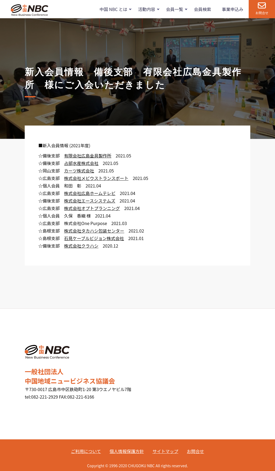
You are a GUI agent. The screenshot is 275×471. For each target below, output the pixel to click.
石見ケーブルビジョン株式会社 (94, 238)
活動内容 (146, 9)
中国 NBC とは (113, 9)
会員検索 (202, 9)
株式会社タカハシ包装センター (94, 230)
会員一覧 (174, 9)
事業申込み (232, 9)
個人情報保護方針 (127, 451)
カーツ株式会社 (79, 170)
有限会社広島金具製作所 (87, 155)
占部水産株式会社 (81, 163)
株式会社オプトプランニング (92, 208)
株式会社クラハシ (81, 245)
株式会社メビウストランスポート (96, 178)
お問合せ (261, 12)
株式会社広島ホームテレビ (90, 193)
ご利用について (86, 451)
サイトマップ (165, 451)
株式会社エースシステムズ (89, 200)
